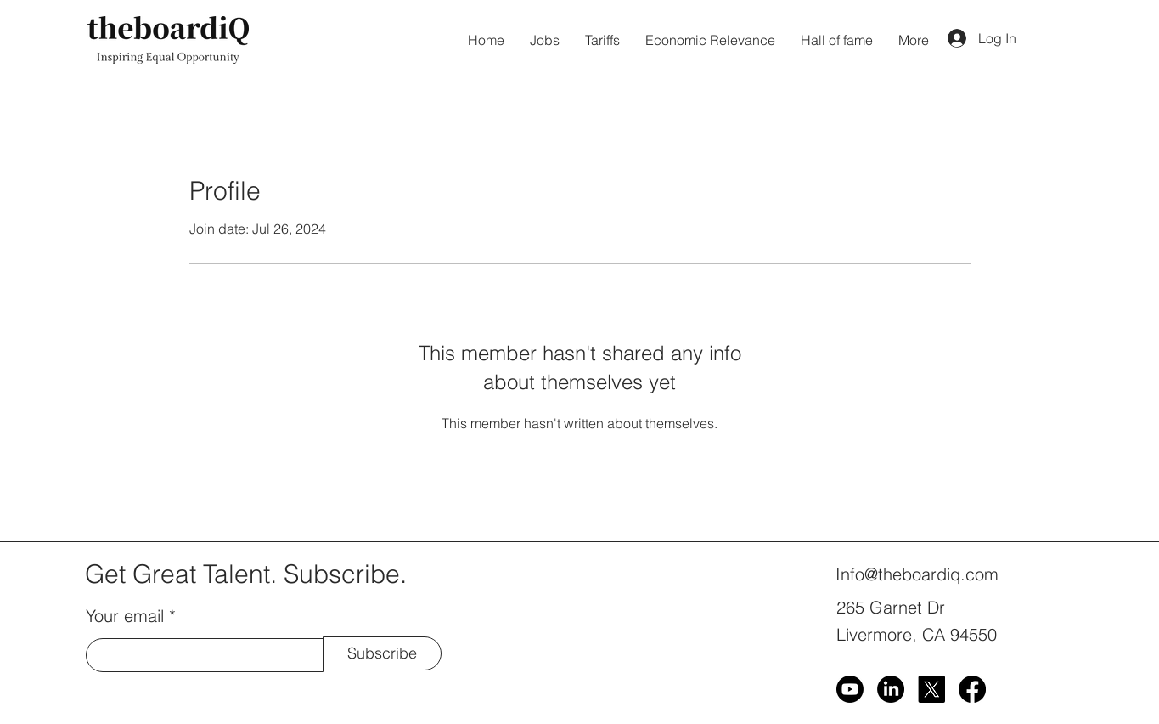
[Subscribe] (382, 653)
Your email (125, 616)
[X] (931, 689)
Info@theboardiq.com (917, 574)
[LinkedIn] (890, 689)
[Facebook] (972, 689)
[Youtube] (850, 689)
